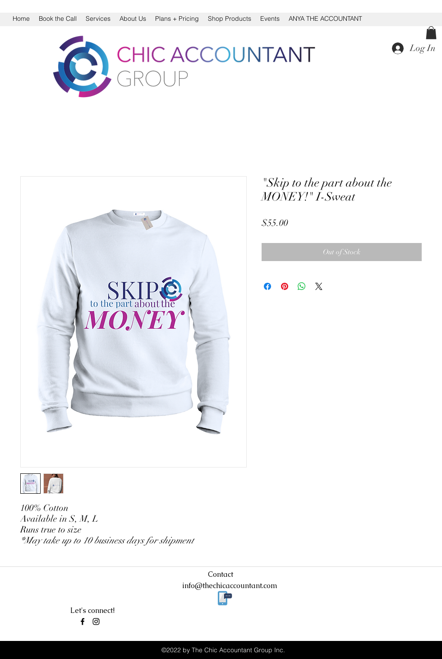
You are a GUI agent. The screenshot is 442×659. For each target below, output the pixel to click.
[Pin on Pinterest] (284, 286)
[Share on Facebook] (267, 286)
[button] (431, 32)
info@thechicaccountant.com (229, 585)
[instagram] (96, 621)
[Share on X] (318, 286)
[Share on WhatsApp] (301, 286)
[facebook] (82, 621)
